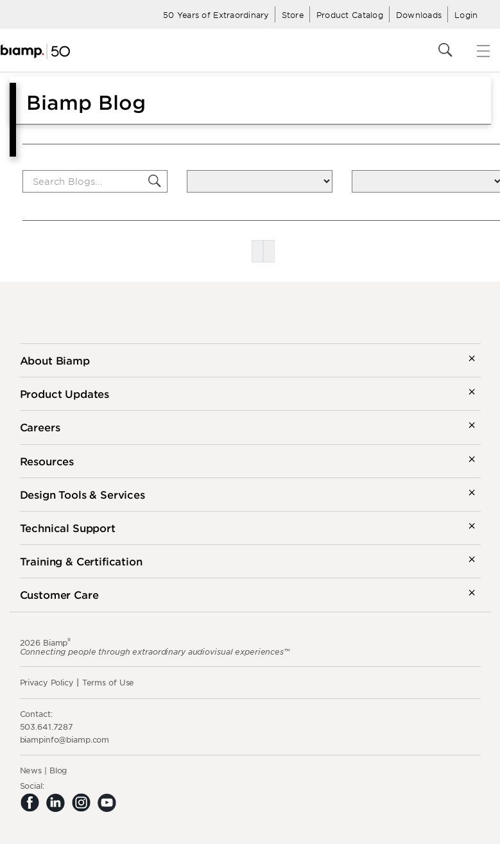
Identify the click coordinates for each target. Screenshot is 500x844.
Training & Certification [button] (81, 561)
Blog (58, 770)
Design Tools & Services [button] (82, 494)
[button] (154, 181)
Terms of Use (108, 682)
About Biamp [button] (55, 360)
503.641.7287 (47, 726)
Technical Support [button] (68, 527)
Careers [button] (40, 426)
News (31, 770)
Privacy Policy (47, 682)
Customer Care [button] (59, 594)
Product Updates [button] (65, 393)
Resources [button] (47, 460)
